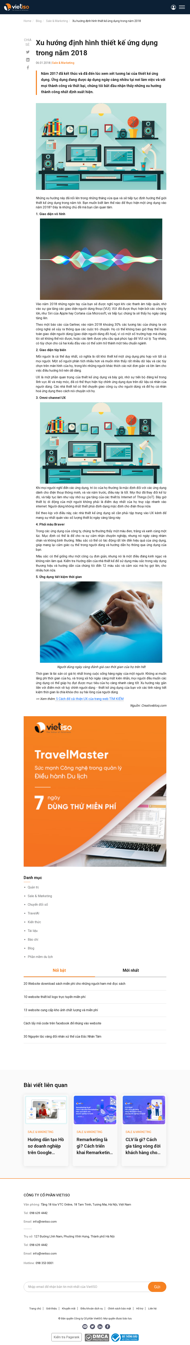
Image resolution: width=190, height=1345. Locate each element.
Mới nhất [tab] (131, 970)
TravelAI (33, 913)
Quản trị (33, 887)
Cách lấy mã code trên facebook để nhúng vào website (62, 1023)
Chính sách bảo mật (119, 1308)
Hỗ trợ (139, 1308)
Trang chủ (35, 1308)
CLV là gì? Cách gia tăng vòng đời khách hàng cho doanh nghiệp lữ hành (143, 1146)
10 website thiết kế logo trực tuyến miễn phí (54, 997)
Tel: (36, 1213)
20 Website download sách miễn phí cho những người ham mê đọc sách (74, 984)
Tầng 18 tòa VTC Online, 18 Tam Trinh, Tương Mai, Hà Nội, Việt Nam (86, 1204)
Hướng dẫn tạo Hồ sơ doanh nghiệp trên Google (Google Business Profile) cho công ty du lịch (46, 1146)
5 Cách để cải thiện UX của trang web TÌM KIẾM (89, 699)
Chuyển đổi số (38, 904)
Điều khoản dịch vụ (92, 1308)
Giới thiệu (51, 1308)
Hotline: (39, 1263)
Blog (31, 948)
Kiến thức (34, 922)
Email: (40, 1221)
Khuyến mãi (68, 1308)
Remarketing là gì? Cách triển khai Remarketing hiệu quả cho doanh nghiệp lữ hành (94, 1146)
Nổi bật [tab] (59, 970)
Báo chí (33, 939)
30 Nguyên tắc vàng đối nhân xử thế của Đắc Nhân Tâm (62, 1036)
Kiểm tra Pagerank (67, 1337)
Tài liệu (33, 931)
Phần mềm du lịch (40, 957)
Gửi (157, 1286)
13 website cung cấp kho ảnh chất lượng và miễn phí (61, 1010)
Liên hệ (152, 1308)
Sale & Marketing (40, 896)
